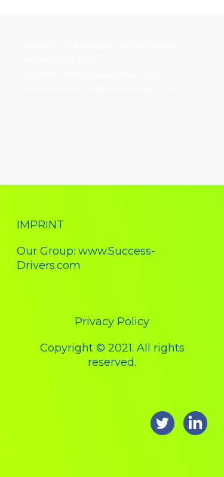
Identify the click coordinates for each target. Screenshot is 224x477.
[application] (112, 93)
